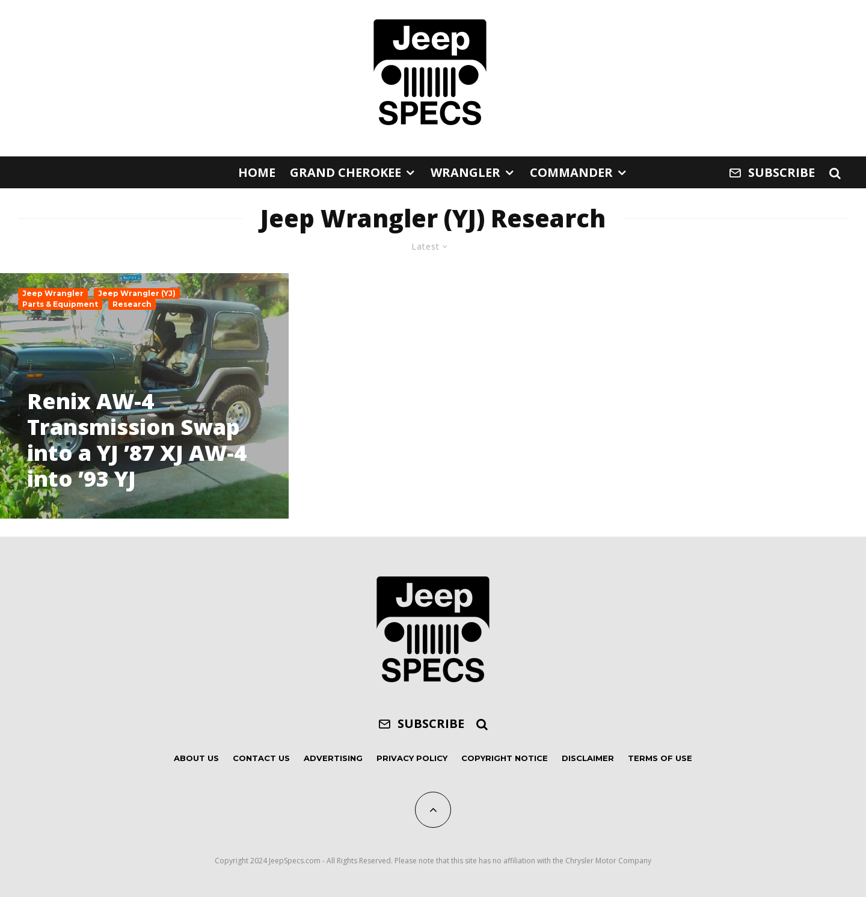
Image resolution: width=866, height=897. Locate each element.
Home (256, 172)
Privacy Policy (411, 758)
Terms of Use (660, 758)
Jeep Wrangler (53, 293)
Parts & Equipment (60, 304)
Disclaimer (588, 758)
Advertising (333, 758)
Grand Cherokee (345, 172)
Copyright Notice (504, 758)
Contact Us (261, 758)
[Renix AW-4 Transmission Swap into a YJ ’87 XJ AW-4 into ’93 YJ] (144, 396)
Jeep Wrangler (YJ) (137, 293)
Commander (571, 172)
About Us (196, 758)
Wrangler (465, 172)
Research (132, 304)
